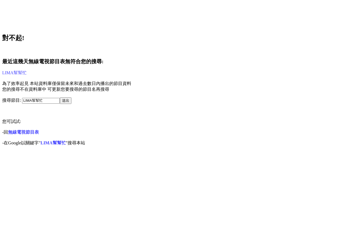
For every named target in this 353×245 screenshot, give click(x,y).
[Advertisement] (103, 14)
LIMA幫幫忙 (14, 72)
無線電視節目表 (23, 132)
